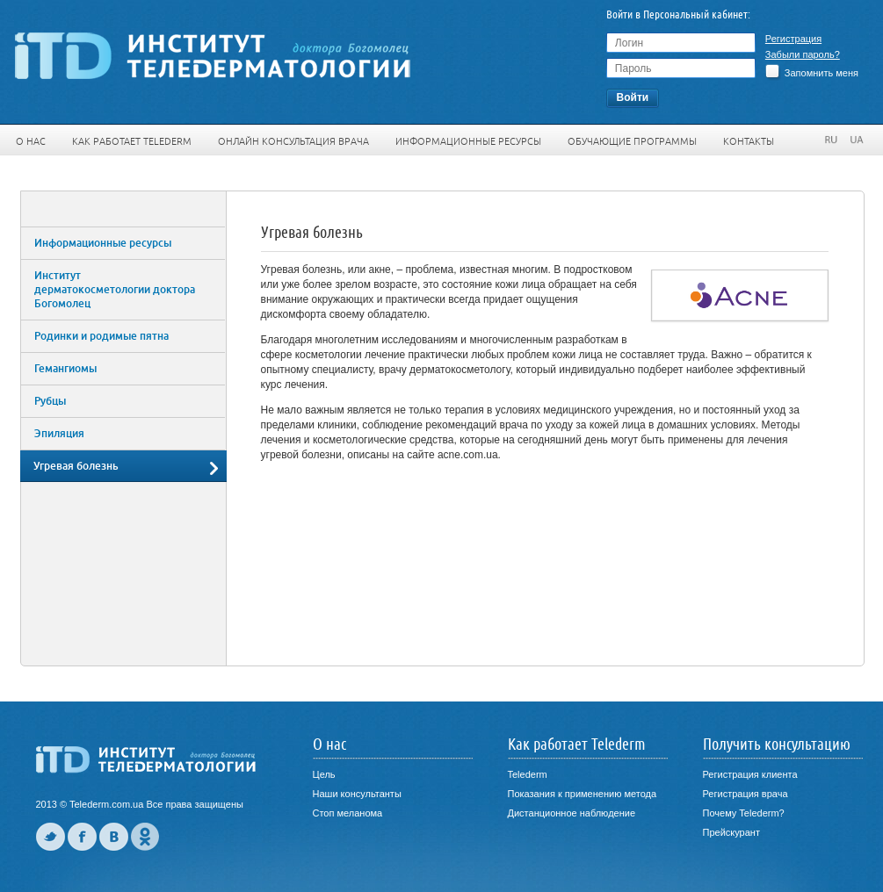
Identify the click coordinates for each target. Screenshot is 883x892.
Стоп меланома (348, 813)
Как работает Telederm (132, 141)
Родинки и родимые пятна (101, 336)
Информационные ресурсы (468, 141)
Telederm (527, 774)
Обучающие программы (632, 141)
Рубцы (50, 401)
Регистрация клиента (750, 774)
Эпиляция (59, 434)
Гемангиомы (65, 369)
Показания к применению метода (582, 793)
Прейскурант (731, 832)
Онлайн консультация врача (293, 141)
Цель (324, 774)
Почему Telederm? (744, 813)
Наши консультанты (357, 793)
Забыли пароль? (802, 54)
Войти (633, 97)
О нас (31, 141)
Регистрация (793, 38)
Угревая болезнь (76, 466)
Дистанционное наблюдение (572, 813)
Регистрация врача (745, 793)
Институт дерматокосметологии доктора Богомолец (114, 290)
